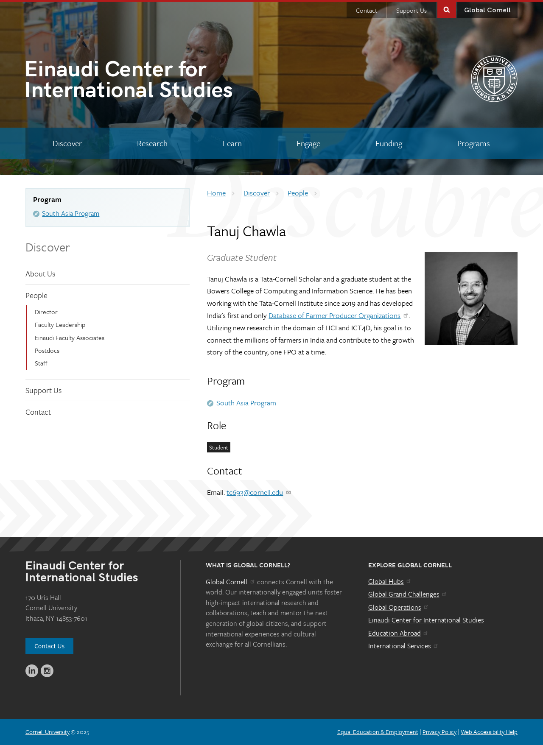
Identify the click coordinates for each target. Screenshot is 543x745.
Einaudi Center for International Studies (426, 620)
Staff (41, 363)
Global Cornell (487, 10)
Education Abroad (398, 633)
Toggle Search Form (446, 9)
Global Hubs (390, 581)
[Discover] (67, 143)
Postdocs (47, 350)
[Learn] (232, 143)
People (36, 295)
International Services (403, 646)
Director (46, 311)
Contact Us (49, 646)
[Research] (152, 143)
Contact (366, 10)
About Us (40, 273)
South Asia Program (70, 213)
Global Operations (398, 607)
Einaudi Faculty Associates (69, 337)
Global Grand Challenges (408, 594)
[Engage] (308, 143)
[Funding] (389, 143)
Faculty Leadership (60, 324)
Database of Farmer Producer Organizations (339, 315)
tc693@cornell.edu (259, 492)
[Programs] (473, 143)
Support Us (411, 10)
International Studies (148, 81)
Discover (47, 246)
